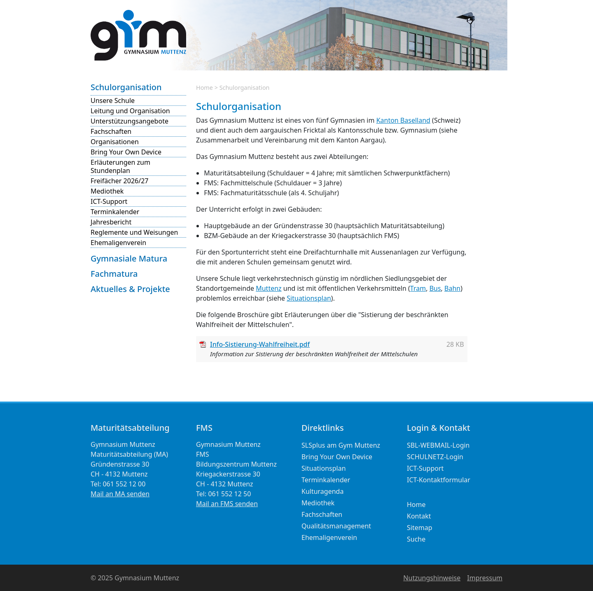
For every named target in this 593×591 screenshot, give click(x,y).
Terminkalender (115, 211)
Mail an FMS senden (227, 503)
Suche (416, 539)
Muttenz (268, 288)
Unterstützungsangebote (129, 121)
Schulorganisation (126, 87)
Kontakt (419, 516)
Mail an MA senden (120, 493)
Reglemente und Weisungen (134, 232)
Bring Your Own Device (126, 152)
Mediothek (107, 191)
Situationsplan (309, 298)
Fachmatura (114, 273)
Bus (435, 288)
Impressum (484, 577)
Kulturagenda (322, 491)
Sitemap (419, 527)
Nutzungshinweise (431, 577)
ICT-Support (109, 201)
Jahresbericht (111, 222)
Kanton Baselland (403, 120)
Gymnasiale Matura (129, 258)
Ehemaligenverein (118, 242)
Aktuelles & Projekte (130, 288)
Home (204, 87)
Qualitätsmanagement (336, 525)
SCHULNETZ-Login (435, 456)
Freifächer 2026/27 (119, 180)
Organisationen (115, 141)
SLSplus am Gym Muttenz (340, 445)
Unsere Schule (113, 100)
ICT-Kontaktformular (438, 479)
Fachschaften (111, 131)
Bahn (452, 288)
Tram (418, 288)
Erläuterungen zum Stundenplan (120, 166)
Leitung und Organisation (130, 110)
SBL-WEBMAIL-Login (438, 445)
